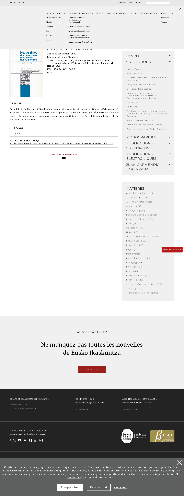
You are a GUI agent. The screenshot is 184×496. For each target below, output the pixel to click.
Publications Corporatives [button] (148, 145)
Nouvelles (166, 13)
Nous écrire (82, 409)
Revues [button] (148, 56)
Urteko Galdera (135, 69)
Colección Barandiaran (139, 89)
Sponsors (50, 35)
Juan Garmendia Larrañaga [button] (148, 167)
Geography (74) (134, 228)
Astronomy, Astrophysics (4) (140, 202)
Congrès (49, 26)
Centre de (144, 13)
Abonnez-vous (130, 409)
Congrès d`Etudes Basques (141, 84)
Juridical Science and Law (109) (143, 236)
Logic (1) (130, 249)
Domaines (80, 13)
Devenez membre (172, 250)
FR (19, 2)
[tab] (148, 56)
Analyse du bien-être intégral (80, 42)
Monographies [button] (148, 137)
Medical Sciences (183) (138, 258)
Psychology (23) (134, 280)
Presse (49, 40)
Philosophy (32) (134, 267)
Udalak (117, 13)
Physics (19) (132, 271)
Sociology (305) (134, 288)
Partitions (132, 107)
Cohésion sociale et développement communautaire (76, 20)
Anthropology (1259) (137, 197)
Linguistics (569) (134, 245)
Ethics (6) (131, 223)
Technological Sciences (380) (142, 293)
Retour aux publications (63, 155)
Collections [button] (148, 62)
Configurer (120, 487)
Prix (47, 31)
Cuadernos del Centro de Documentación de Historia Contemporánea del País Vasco (143, 95)
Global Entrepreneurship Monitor (144, 124)
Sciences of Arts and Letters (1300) (144, 284)
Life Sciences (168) (136, 241)
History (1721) (133, 232)
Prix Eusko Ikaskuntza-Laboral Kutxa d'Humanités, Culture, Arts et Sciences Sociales (147, 113)
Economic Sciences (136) (139, 219)
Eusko (55, 13)
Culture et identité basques (79, 27)
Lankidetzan (133, 102)
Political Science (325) (138, 275)
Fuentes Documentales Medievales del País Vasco (147, 79)
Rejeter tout (98, 487)
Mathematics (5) (134, 254)
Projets (100, 13)
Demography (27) (135, 210)
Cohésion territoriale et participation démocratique (79, 37)
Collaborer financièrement (23, 408)
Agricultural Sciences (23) (140, 193)
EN (23, 2)
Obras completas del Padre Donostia (146, 129)
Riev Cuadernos (135, 73)
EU (11, 2)
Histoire (49, 22)
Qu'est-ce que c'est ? (54, 18)
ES (15, 2)
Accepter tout (70, 487)
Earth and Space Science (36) (142, 215)
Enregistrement (125, 2)
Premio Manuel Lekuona (140, 120)
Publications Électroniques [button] (148, 156)
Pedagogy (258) (134, 262)
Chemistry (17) (133, 206)
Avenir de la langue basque (79, 31)
